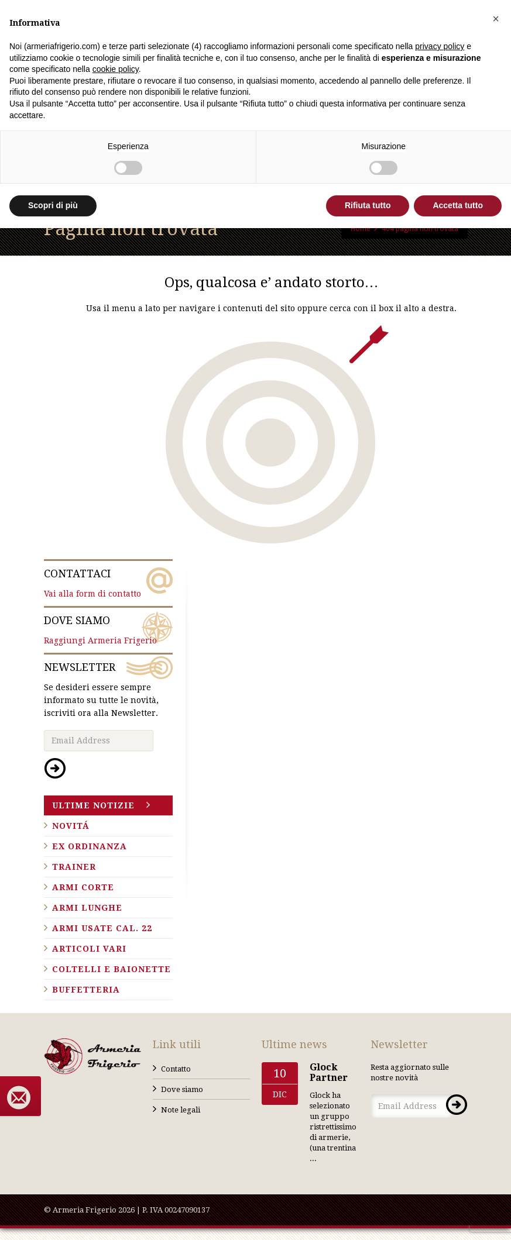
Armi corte (83, 887)
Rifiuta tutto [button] (368, 205)
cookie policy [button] (115, 69)
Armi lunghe (87, 907)
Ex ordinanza (89, 846)
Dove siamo (182, 1089)
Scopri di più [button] (53, 205)
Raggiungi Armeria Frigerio (108, 629)
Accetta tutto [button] (458, 205)
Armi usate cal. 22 (102, 928)
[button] (495, 18)
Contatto (176, 1069)
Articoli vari (89, 948)
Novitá (71, 826)
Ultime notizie (93, 805)
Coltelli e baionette (111, 969)
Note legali (180, 1109)
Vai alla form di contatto (108, 582)
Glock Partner (329, 1072)
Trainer (74, 867)
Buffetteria (86, 989)
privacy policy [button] (439, 46)
